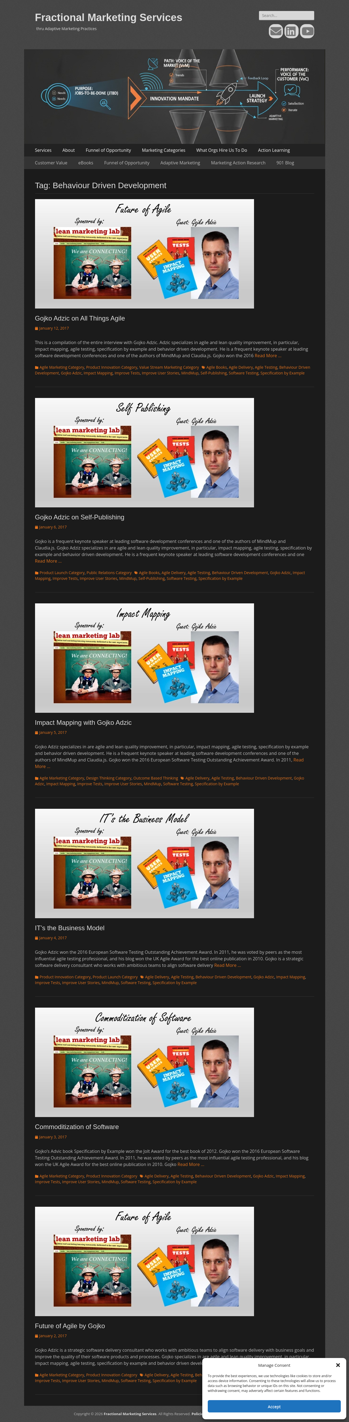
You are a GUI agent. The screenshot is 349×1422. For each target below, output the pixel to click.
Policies (198, 1413)
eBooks (85, 163)
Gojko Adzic (71, 373)
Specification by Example (283, 373)
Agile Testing (266, 367)
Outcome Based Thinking (155, 778)
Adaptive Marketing (180, 163)
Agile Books (216, 367)
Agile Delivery (241, 367)
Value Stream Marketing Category (169, 367)
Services (43, 150)
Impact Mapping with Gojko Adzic (83, 722)
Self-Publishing (214, 373)
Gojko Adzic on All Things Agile (80, 318)
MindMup (189, 373)
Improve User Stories (160, 373)
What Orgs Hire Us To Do (221, 150)
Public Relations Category (109, 572)
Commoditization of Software (77, 1126)
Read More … (268, 356)
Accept (274, 1406)
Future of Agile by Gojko (70, 1326)
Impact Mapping (98, 373)
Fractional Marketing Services (109, 17)
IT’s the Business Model (70, 928)
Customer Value (51, 163)
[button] (338, 1365)
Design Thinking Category (108, 778)
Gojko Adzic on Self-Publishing (80, 517)
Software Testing (244, 373)
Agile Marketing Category (62, 367)
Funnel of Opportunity (108, 150)
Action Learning (274, 150)
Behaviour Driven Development (240, 572)
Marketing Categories (163, 150)
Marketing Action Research (238, 163)
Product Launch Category (62, 572)
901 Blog (285, 163)
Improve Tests (127, 373)
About (68, 150)
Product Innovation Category (111, 367)
